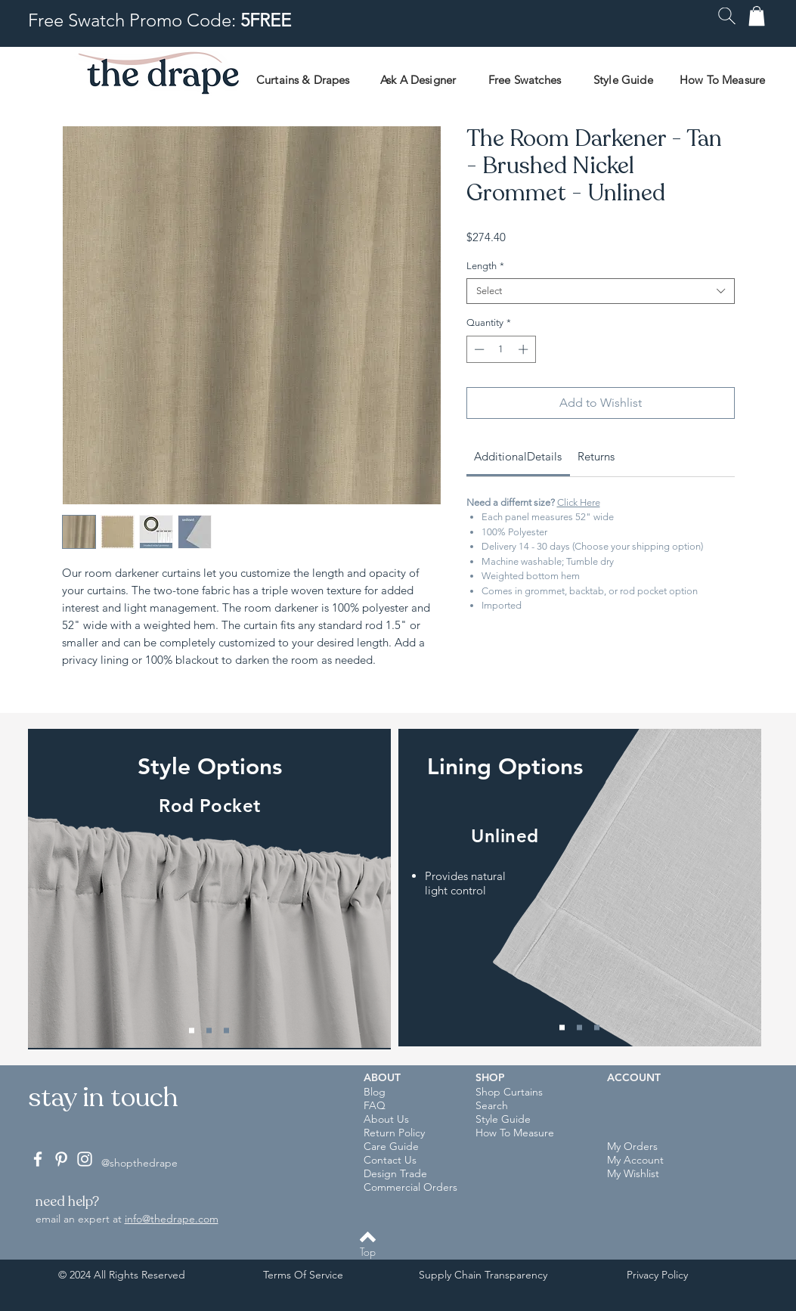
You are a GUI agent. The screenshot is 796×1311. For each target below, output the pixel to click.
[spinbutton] (501, 349)
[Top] (367, 1252)
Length (485, 265)
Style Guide (503, 1119)
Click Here (578, 502)
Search (491, 1105)
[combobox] (600, 291)
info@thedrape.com (171, 1219)
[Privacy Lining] (579, 1028)
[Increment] (525, 349)
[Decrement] (478, 349)
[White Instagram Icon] (84, 1159)
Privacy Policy (657, 1275)
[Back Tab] (209, 1031)
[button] (727, 16)
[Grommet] (226, 1031)
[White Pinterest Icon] (61, 1159)
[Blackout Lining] (596, 1028)
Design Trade (395, 1173)
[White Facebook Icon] (38, 1159)
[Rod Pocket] (191, 1031)
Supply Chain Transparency (483, 1275)
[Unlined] (562, 1028)
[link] (518, 456)
